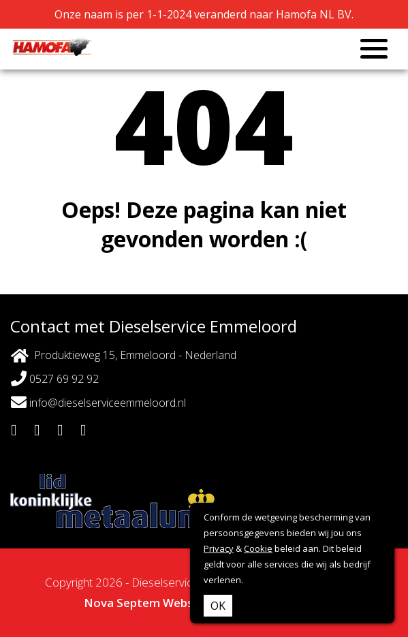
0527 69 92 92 (55, 378)
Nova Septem (122, 602)
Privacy (219, 548)
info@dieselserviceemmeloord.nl (98, 402)
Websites (189, 602)
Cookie (258, 548)
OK (217, 605)
